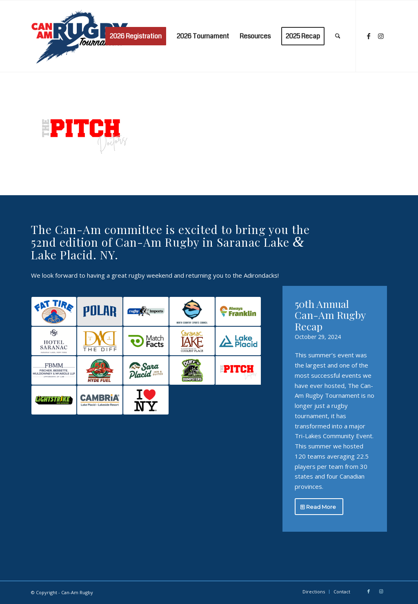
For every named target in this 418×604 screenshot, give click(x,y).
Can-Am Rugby (77, 592)
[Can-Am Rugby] (81, 36)
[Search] (338, 36)
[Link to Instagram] (381, 36)
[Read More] (319, 506)
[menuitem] (135, 36)
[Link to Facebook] (368, 36)
